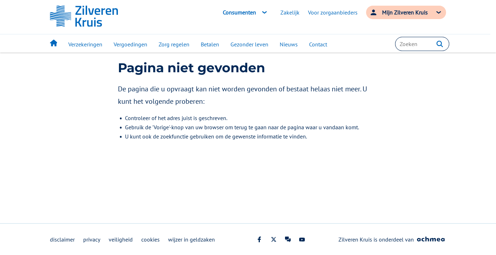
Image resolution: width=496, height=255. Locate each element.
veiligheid (121, 239)
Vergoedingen (130, 44)
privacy (91, 239)
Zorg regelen (174, 44)
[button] (439, 44)
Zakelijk (290, 12)
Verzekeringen (85, 44)
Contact (318, 44)
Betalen (210, 44)
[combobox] (422, 44)
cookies (150, 239)
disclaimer (62, 239)
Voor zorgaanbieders (333, 12)
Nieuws (289, 44)
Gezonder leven (249, 44)
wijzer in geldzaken (191, 239)
